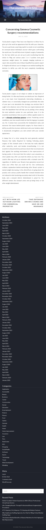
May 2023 (5, 280)
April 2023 (5, 283)
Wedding (5, 465)
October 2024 (6, 236)
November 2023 (7, 265)
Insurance (5, 434)
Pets (3, 439)
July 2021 (5, 335)
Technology (5, 457)
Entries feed (6, 477)
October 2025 (6, 220)
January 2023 (6, 291)
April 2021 (5, 343)
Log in (4, 474)
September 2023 (7, 270)
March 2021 (5, 346)
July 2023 (5, 275)
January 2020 (6, 380)
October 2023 (6, 267)
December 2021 (7, 325)
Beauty (4, 394)
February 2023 (6, 288)
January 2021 (6, 351)
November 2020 (7, 356)
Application (5, 389)
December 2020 (7, 354)
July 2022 (5, 307)
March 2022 (5, 317)
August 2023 (6, 272)
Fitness (4, 415)
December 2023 (7, 262)
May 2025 (5, 228)
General (4, 423)
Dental (4, 405)
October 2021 (6, 328)
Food (3, 418)
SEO (3, 444)
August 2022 (6, 304)
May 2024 (5, 249)
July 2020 (5, 367)
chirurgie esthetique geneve (16, 117)
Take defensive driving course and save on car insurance (34, 203)
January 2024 (6, 259)
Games (4, 420)
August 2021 (6, 333)
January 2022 (6, 322)
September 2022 (7, 301)
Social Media (6, 449)
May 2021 (5, 341)
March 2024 (5, 254)
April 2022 (5, 314)
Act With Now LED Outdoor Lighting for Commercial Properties (11, 203)
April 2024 (5, 251)
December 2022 (7, 293)
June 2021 (5, 338)
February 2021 (6, 349)
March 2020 (5, 375)
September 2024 (7, 238)
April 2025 (5, 230)
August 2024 (6, 241)
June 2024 (5, 246)
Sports (4, 455)
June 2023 (5, 278)
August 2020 (6, 364)
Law (3, 436)
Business (5, 397)
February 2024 (6, 257)
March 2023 (5, 286)
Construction (6, 402)
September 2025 (7, 223)
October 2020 (6, 359)
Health (4, 426)
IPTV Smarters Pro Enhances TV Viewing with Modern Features (21, 510)
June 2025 (5, 225)
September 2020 (7, 362)
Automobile (5, 392)
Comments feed (7, 479)
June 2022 (5, 309)
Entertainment (6, 410)
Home (4, 428)
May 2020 (5, 370)
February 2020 (6, 377)
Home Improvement (8, 431)
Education (5, 407)
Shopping (5, 447)
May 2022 (5, 312)
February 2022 (6, 320)
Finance (4, 413)
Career (4, 399)
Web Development (7, 462)
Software (5, 452)
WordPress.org (6, 482)
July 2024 (5, 244)
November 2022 (7, 296)
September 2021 (7, 330)
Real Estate (5, 441)
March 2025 (5, 233)
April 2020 (5, 372)
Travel (4, 460)
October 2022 (6, 299)
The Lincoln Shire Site (24, 20)
